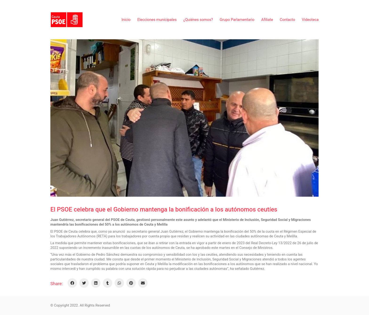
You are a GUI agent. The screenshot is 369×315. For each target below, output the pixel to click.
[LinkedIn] (95, 283)
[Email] (143, 283)
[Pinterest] (131, 283)
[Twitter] (84, 283)
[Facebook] (72, 283)
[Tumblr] (107, 283)
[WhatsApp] (119, 283)
